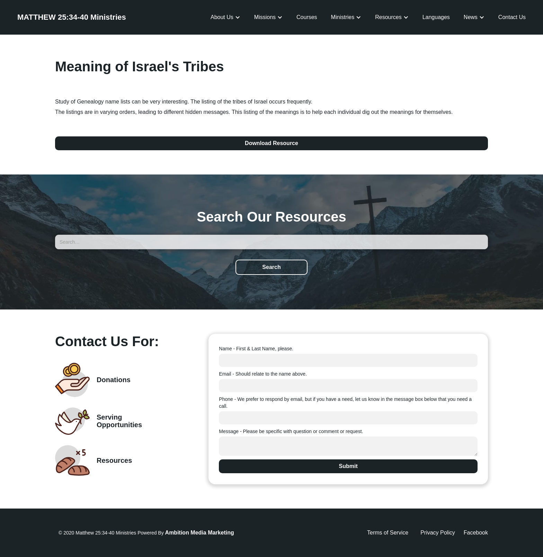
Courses (306, 17)
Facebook (476, 533)
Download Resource (271, 143)
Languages (436, 17)
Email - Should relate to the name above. (263, 374)
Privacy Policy (437, 533)
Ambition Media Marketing (199, 533)
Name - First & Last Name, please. (256, 348)
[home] (71, 17)
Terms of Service (387, 533)
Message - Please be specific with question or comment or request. (291, 431)
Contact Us (512, 17)
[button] (225, 17)
